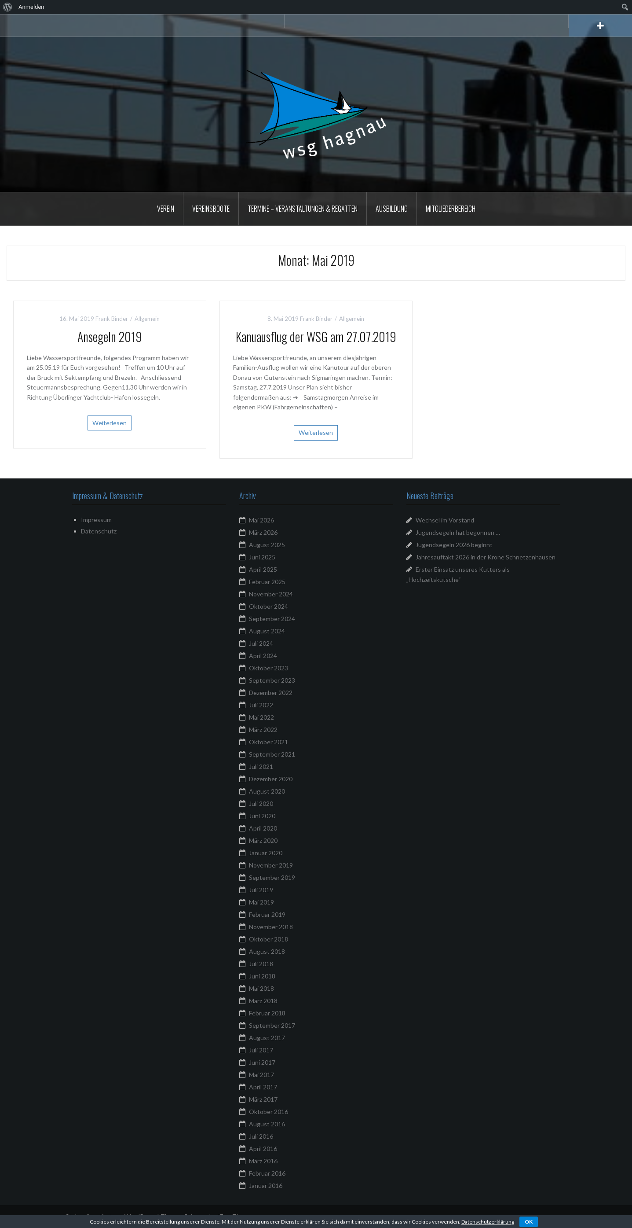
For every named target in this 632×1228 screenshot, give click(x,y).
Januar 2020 (265, 853)
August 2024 (267, 631)
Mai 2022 (261, 717)
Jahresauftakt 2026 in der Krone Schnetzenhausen (485, 557)
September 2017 (272, 1025)
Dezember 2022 (270, 692)
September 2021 (272, 754)
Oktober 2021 (268, 742)
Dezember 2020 (270, 779)
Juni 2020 (262, 816)
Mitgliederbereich (450, 208)
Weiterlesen (109, 422)
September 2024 (272, 618)
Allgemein (147, 318)
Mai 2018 (261, 988)
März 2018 (263, 1000)
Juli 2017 (261, 1050)
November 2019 (271, 865)
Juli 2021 (261, 766)
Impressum (96, 519)
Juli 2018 (261, 963)
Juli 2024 (261, 643)
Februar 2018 (267, 1013)
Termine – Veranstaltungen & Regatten (303, 208)
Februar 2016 (267, 1173)
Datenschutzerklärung (487, 1221)
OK (529, 1221)
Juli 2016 (261, 1136)
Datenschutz (99, 531)
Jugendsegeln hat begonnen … (458, 532)
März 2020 (263, 840)
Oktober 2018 (268, 939)
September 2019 (272, 877)
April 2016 (263, 1148)
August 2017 (267, 1037)
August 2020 (267, 791)
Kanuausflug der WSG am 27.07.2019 (316, 336)
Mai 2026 (261, 520)
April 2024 (263, 655)
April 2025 (263, 569)
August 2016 (267, 1124)
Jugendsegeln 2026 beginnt (454, 544)
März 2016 (263, 1161)
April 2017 (263, 1087)
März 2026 (263, 532)
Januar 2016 (265, 1185)
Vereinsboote (211, 208)
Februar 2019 (267, 914)
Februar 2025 (267, 581)
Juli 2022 (261, 705)
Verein (165, 208)
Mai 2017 (261, 1074)
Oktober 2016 (268, 1111)
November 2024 (271, 594)
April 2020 (263, 828)
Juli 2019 (261, 889)
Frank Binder (111, 318)
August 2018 (267, 951)
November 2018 (271, 926)
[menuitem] (7, 7)
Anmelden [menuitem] (31, 7)
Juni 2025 (262, 557)
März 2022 (263, 729)
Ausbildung (392, 208)
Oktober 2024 (268, 606)
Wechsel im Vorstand (445, 520)
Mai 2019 (261, 902)
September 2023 (272, 680)
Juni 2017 (262, 1062)
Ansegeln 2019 (109, 336)
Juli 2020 (261, 803)
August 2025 (267, 544)
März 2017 (263, 1099)
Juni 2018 (262, 976)
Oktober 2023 (268, 668)
